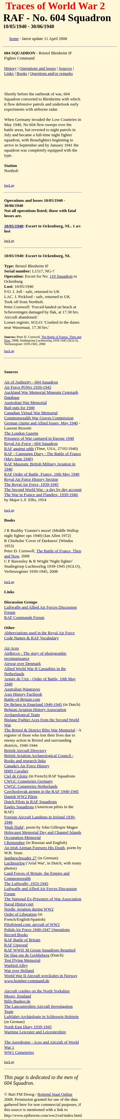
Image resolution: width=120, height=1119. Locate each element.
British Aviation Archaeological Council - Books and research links (38, 758)
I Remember (14, 842)
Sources (65, 68)
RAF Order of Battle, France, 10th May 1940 (41, 474)
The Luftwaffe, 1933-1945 (26, 883)
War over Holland (19, 970)
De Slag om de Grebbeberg (26, 955)
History (10, 68)
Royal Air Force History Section (31, 479)
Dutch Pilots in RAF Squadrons (30, 801)
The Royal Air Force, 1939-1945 (31, 484)
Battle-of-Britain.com (22, 699)
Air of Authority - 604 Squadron (31, 382)
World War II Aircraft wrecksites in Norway (40, 975)
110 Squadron (61, 276)
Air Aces (11, 648)
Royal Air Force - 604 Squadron (31, 443)
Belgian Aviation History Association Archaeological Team (35, 712)
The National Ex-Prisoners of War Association (42, 898)
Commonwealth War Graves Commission (38, 417)
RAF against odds (19, 448)
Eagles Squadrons (19, 806)
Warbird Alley (16, 965)
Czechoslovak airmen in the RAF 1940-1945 (41, 791)
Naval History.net (19, 904)
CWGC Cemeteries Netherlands (31, 786)
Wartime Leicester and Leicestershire (35, 1031)
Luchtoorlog (14, 863)
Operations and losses (38, 68)
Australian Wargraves (22, 689)
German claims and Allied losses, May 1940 (41, 423)
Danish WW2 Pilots (20, 796)
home (14, 38)
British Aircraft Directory (25, 750)
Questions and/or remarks (51, 73)
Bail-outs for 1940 (19, 407)
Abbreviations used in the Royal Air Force (39, 632)
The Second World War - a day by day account (43, 489)
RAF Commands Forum (24, 617)
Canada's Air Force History (26, 765)
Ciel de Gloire (16, 776)
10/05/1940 (13, 226)
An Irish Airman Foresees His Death (34, 847)
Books (22, 73)
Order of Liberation (20, 914)
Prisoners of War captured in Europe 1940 (39, 438)
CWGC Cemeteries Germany (28, 781)
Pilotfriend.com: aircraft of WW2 (32, 924)
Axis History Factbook (23, 694)
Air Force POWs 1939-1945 (27, 387)
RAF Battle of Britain (22, 939)
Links (9, 73)
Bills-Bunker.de (17, 1001)
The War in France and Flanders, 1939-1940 (40, 494)
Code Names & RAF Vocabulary (31, 637)
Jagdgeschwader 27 (20, 857)
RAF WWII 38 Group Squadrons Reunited (40, 950)
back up (9, 185)
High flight (14, 827)
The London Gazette (21, 433)
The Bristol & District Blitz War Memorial (39, 730)
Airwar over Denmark (22, 663)
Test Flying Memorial (22, 960)
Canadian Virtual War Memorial (31, 412)
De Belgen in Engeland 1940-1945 (33, 704)
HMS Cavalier (16, 770)
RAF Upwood (16, 944)
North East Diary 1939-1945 (28, 1026)
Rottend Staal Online (54, 1094)
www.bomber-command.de (26, 980)
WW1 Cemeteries (19, 1052)
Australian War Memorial (25, 402)
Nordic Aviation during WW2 (28, 909)
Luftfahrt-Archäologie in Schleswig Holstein (41, 1016)
